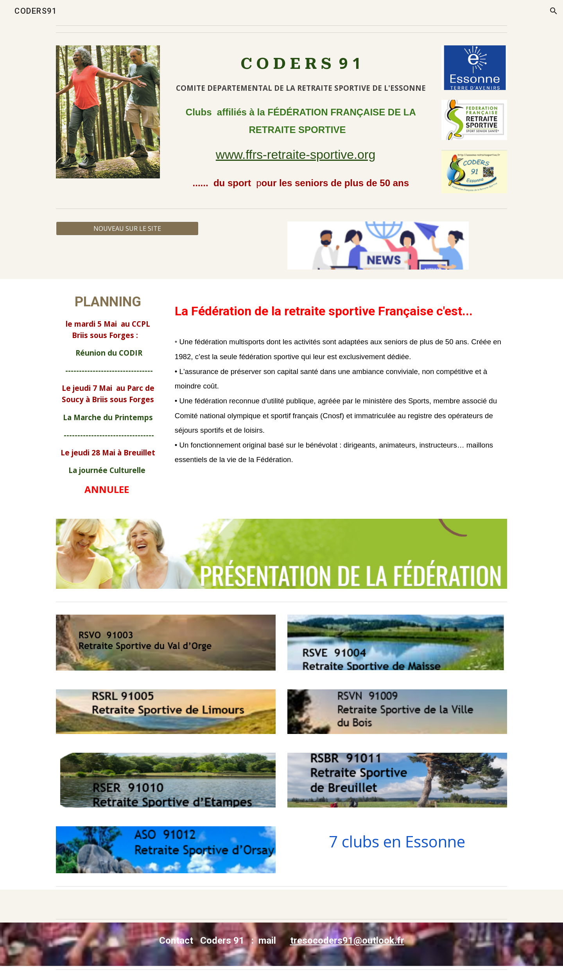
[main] (301, 72)
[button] (553, 11)
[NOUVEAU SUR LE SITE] (127, 228)
